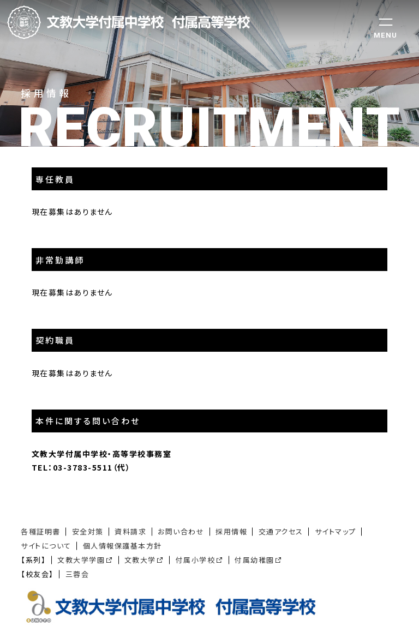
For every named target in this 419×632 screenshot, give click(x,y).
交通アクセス (281, 531)
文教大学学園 (81, 560)
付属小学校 (196, 560)
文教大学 (140, 560)
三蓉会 (77, 574)
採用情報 (231, 531)
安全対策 (88, 531)
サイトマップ (335, 531)
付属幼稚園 (254, 560)
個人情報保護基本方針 (122, 545)
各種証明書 (41, 531)
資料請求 (130, 531)
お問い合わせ (181, 531)
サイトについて (46, 545)
